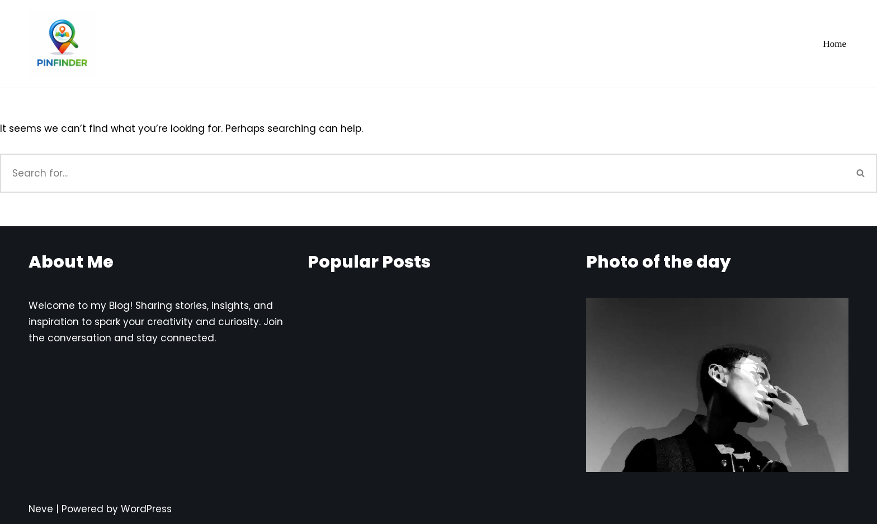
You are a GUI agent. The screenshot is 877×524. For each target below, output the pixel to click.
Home (834, 44)
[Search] (422, 173)
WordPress (146, 509)
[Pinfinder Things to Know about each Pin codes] (62, 43)
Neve (41, 509)
